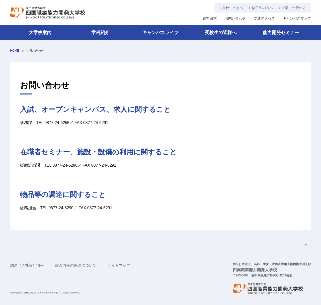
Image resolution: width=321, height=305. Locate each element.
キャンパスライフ (160, 32)
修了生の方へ (262, 8)
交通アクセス (264, 18)
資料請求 (210, 18)
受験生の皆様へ (220, 32)
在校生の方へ (232, 8)
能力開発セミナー (281, 32)
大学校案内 (40, 32)
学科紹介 (100, 32)
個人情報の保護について (75, 265)
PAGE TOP (306, 245)
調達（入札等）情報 (27, 265)
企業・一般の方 (293, 8)
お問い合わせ (235, 18)
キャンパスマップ (297, 18)
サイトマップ (119, 265)
